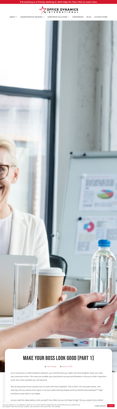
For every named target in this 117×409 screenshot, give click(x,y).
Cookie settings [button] (100, 406)
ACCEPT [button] (110, 405)
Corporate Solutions (58, 16)
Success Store (100, 17)
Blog (89, 17)
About (13, 16)
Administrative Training (32, 16)
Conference (78, 17)
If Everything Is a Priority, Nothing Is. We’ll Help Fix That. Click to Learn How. (58, 2)
